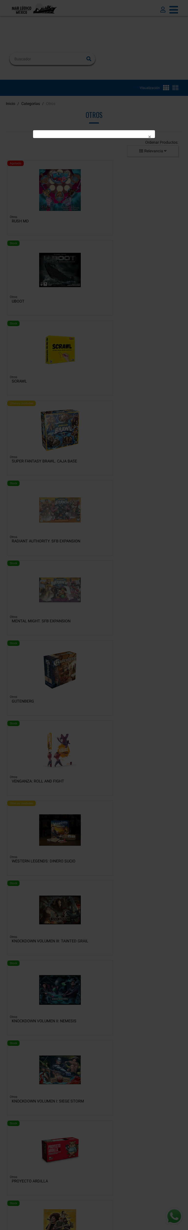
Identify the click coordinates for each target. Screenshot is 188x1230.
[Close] (149, 137)
